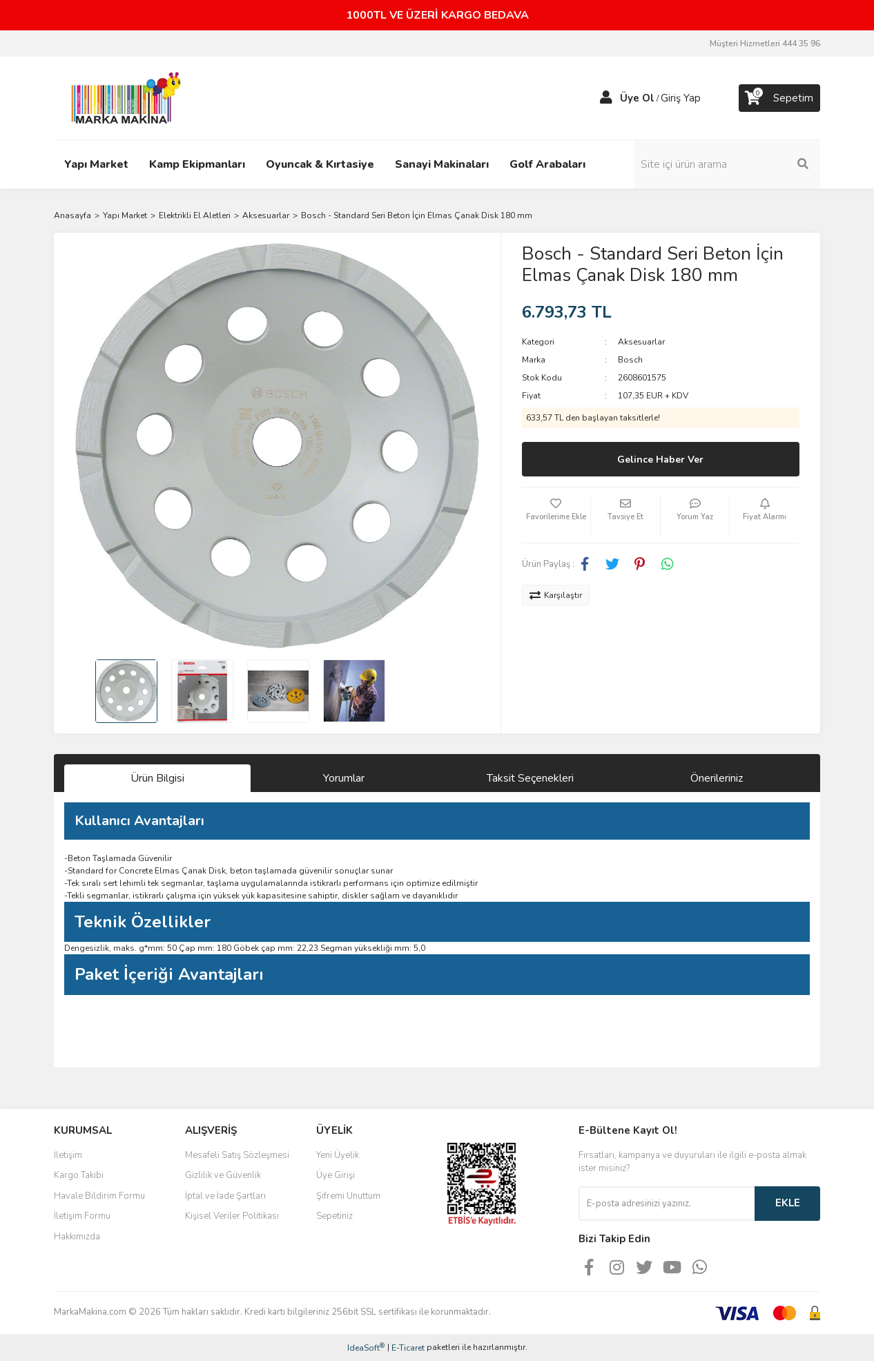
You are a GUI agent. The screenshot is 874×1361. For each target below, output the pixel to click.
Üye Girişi (335, 1175)
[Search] (727, 164)
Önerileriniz (716, 778)
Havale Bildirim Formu (99, 1196)
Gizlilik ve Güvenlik (223, 1175)
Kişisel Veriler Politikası (232, 1216)
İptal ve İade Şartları (225, 1196)
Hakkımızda (77, 1236)
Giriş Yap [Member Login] (681, 98)
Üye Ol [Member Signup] (637, 98)
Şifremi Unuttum (348, 1196)
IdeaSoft (366, 1347)
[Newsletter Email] (667, 1203)
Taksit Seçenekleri (530, 778)
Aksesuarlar (641, 341)
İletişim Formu (82, 1216)
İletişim (68, 1155)
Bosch (630, 359)
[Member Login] (606, 98)
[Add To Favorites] (556, 515)
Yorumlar (344, 778)
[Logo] (122, 97)
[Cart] (779, 98)
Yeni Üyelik (337, 1155)
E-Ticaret (408, 1347)
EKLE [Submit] (787, 1203)
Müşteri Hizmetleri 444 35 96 (765, 43)
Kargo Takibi (79, 1175)
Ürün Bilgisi (157, 778)
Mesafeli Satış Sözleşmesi (237, 1155)
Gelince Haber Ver (660, 459)
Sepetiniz (334, 1216)
